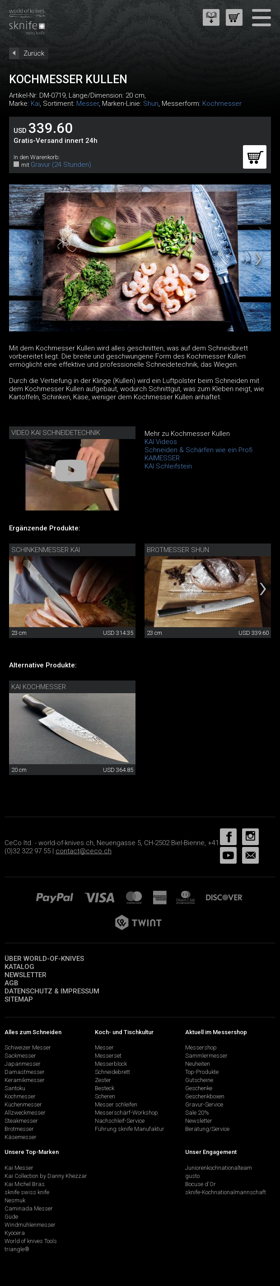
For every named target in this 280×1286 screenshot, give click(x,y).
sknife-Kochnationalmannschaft (225, 1192)
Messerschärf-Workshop (126, 1112)
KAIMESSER (162, 458)
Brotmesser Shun (178, 550)
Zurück (33, 53)
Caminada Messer (29, 1208)
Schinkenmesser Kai (45, 550)
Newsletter (26, 975)
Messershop (201, 1047)
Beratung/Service (207, 1128)
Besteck (104, 1088)
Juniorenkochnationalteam (218, 1167)
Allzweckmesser (25, 1112)
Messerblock (111, 1063)
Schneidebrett (112, 1072)
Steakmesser (21, 1120)
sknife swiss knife (27, 1192)
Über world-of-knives (44, 959)
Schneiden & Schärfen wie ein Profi (198, 450)
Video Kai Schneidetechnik (55, 433)
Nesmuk (15, 1200)
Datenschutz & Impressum (52, 991)
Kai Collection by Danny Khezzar (46, 1176)
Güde (11, 1216)
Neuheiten (197, 1063)
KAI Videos (161, 442)
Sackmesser (20, 1055)
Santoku (15, 1088)
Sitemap (19, 999)
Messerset (108, 1055)
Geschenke (198, 1088)
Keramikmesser (25, 1080)
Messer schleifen (116, 1104)
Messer (87, 103)
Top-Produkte (202, 1072)
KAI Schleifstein (168, 466)
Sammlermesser (206, 1055)
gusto (192, 1176)
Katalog (19, 967)
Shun (151, 103)
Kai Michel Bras (25, 1184)
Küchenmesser (23, 1104)
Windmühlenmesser (30, 1224)
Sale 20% (197, 1112)
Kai (35, 103)
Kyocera (15, 1232)
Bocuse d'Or (200, 1184)
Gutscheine (199, 1080)
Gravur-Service (204, 1104)
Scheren (105, 1096)
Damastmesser (25, 1072)
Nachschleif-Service (120, 1120)
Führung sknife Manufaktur (129, 1128)
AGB (12, 983)
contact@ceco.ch (84, 851)
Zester (103, 1080)
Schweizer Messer (28, 1047)
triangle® (17, 1249)
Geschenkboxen (204, 1096)
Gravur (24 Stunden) (61, 165)
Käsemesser (21, 1137)
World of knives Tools (31, 1241)
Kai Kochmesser (38, 687)
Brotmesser (19, 1128)
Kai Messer (19, 1167)
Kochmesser (222, 103)
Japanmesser (23, 1063)
